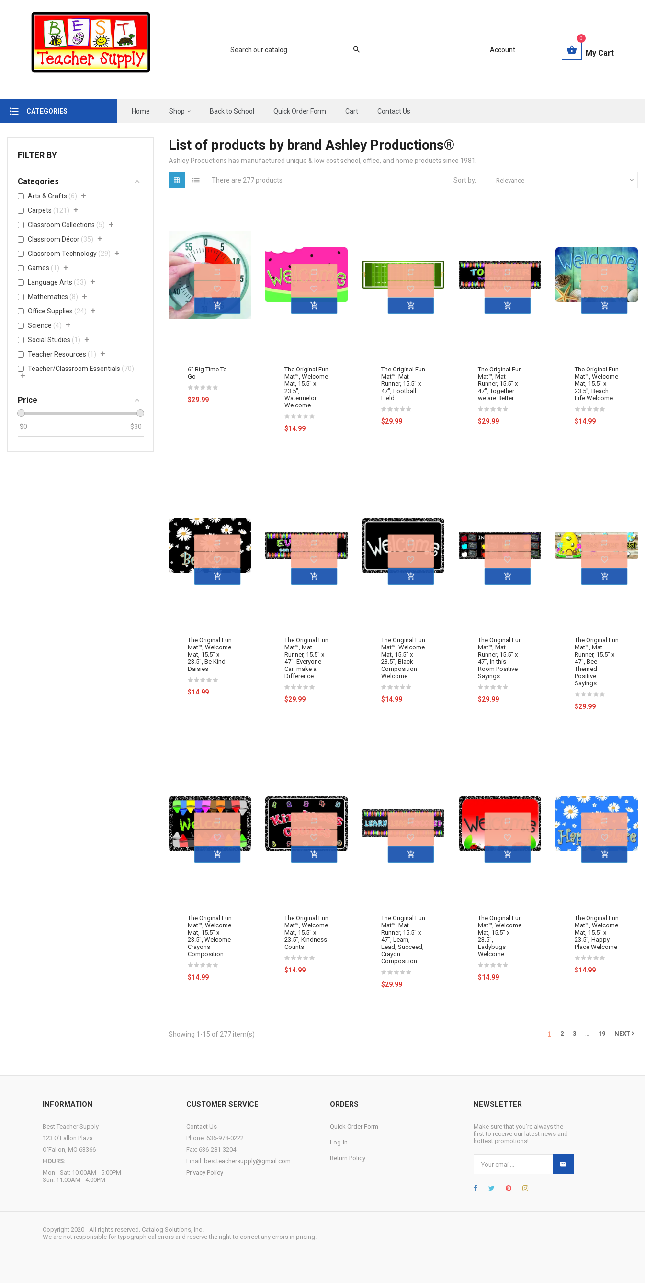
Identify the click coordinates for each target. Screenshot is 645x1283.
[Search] (290, 49)
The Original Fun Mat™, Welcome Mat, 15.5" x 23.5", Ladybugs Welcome (500, 936)
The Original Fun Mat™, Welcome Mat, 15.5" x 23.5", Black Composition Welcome (403, 658)
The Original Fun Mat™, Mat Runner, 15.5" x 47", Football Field (403, 384)
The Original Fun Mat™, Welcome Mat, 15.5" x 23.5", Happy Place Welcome (597, 932)
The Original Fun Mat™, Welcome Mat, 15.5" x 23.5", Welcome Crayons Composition (210, 936)
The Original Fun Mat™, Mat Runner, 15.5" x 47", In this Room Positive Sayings (500, 658)
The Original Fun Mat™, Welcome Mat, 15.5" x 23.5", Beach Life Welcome (597, 384)
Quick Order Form (354, 1126)
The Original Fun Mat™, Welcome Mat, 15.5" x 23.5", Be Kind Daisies (210, 654)
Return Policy (347, 1158)
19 (602, 1033)
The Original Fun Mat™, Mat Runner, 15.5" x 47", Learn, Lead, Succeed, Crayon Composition (403, 939)
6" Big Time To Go (207, 373)
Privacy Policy (204, 1172)
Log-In (339, 1142)
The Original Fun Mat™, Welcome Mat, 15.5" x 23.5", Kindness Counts (306, 932)
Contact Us (201, 1126)
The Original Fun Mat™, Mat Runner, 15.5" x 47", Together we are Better (500, 384)
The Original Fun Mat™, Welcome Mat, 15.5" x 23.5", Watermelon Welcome (306, 387)
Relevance (565, 180)
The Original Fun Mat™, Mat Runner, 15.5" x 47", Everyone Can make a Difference (306, 658)
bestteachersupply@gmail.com (247, 1161)
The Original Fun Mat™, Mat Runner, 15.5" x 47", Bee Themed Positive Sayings (597, 661)
